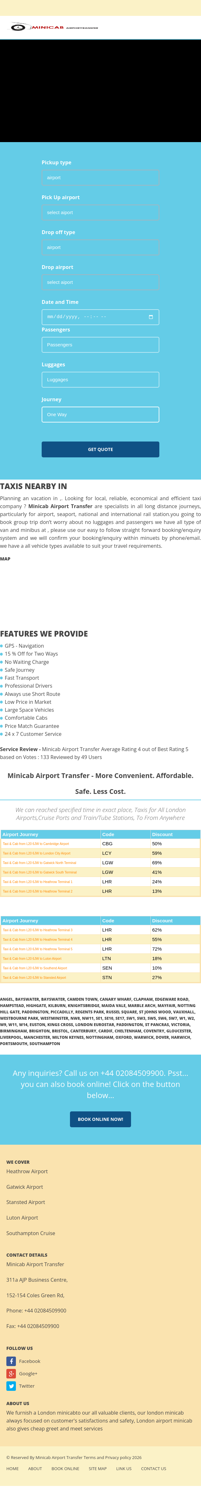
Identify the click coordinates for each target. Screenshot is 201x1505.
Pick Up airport (61, 197)
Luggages (53, 364)
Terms (90, 1457)
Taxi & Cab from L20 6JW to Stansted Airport (34, 977)
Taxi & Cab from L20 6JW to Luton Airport (32, 958)
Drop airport (57, 267)
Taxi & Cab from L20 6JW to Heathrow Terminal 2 (38, 891)
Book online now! (100, 1119)
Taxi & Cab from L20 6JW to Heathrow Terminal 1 (38, 882)
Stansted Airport (25, 1202)
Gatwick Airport (24, 1186)
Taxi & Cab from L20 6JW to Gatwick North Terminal (39, 863)
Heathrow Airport (27, 1171)
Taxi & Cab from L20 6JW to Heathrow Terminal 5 (38, 949)
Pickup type (57, 162)
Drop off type (58, 232)
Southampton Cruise (30, 1233)
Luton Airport (22, 1217)
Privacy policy (118, 1457)
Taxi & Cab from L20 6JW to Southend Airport (35, 968)
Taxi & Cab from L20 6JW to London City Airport (36, 853)
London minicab (57, 1412)
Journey (51, 399)
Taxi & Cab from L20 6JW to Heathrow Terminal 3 (38, 930)
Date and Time (60, 301)
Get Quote (100, 449)
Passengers (56, 329)
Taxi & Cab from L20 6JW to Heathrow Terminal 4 (38, 939)
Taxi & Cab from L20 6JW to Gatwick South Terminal (40, 872)
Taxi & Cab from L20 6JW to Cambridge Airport (36, 844)
